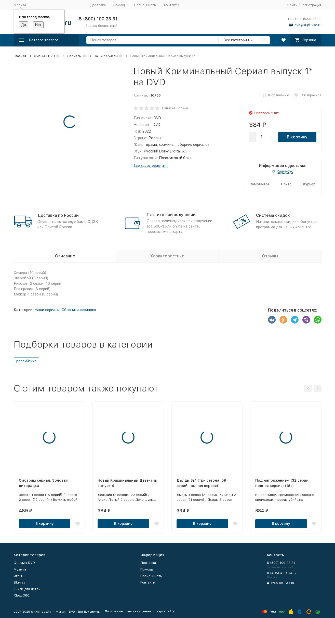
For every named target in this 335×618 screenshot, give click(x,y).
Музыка (20, 569)
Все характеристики (150, 166)
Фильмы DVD (44, 56)
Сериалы (74, 56)
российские (26, 361)
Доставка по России (58, 215)
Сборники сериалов (79, 310)
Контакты (171, 5)
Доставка (98, 5)
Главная (20, 56)
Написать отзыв (175, 108)
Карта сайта (165, 611)
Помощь (120, 5)
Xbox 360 (21, 595)
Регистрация (311, 5)
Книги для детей (27, 589)
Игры (18, 576)
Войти (292, 5)
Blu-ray (19, 582)
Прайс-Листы (145, 5)
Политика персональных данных (128, 611)
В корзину (297, 137)
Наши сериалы (106, 56)
